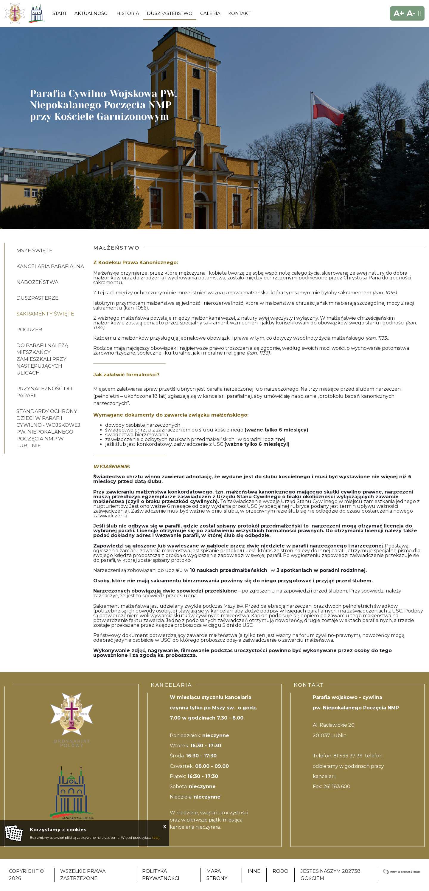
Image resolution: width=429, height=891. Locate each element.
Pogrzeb (29, 329)
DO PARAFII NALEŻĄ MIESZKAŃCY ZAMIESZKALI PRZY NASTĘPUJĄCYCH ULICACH (42, 359)
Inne (254, 871)
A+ (399, 13)
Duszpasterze (37, 298)
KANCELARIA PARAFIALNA (50, 266)
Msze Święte (34, 250)
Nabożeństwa (37, 282)
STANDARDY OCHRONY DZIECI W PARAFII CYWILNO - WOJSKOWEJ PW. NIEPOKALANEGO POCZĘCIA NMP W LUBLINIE (48, 428)
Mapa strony (216, 874)
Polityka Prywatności (160, 874)
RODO (280, 871)
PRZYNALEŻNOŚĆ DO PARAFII (44, 392)
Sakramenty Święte (45, 314)
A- (411, 13)
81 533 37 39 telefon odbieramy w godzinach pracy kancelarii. (348, 766)
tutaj (155, 838)
